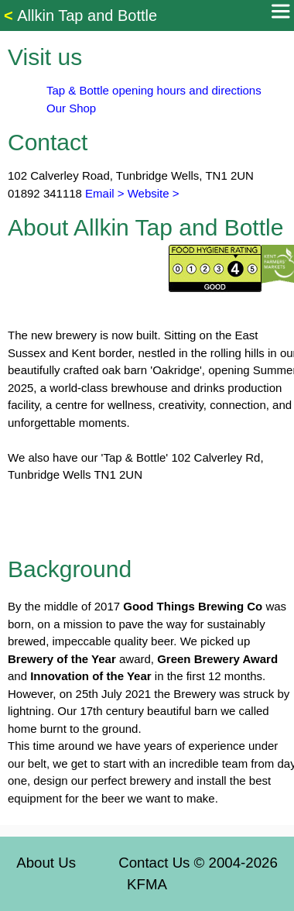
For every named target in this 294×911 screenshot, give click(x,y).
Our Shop (71, 108)
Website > (153, 193)
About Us (46, 862)
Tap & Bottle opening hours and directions (154, 90)
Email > (103, 193)
